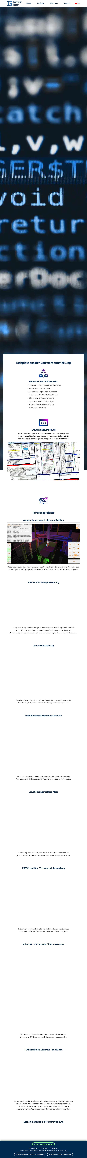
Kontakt (67, 3)
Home (28, 3)
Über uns (54, 3)
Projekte (40, 3)
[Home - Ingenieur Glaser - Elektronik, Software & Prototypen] (14, 3)
